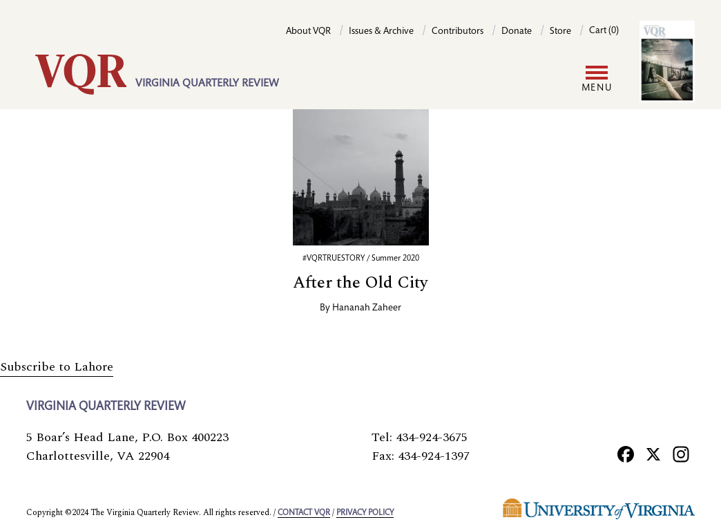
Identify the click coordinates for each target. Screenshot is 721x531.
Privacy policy (365, 513)
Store (560, 32)
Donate (516, 32)
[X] (653, 453)
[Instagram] (681, 453)
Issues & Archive (381, 32)
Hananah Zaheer (366, 308)
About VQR (308, 32)
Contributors (457, 32)
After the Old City (360, 282)
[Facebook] (626, 453)
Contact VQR (304, 513)
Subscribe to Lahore (56, 366)
